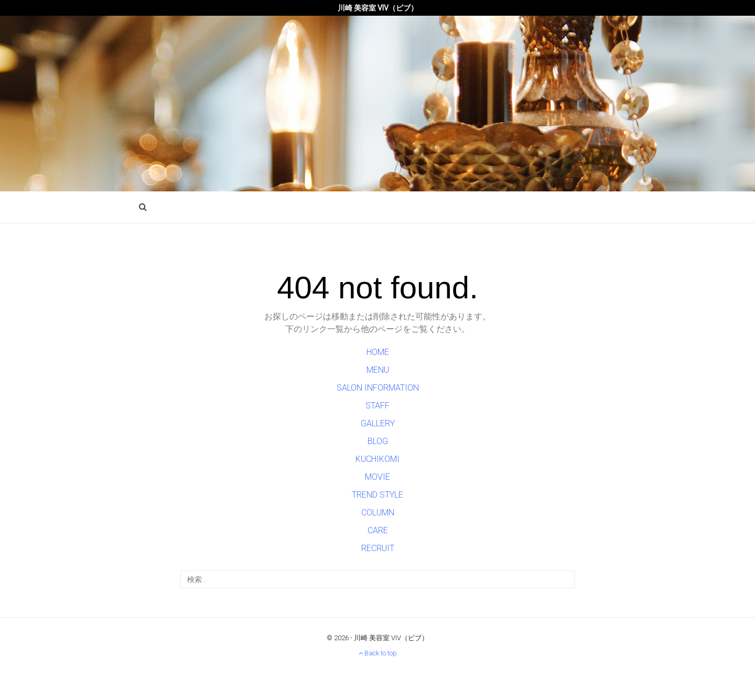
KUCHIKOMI (377, 459)
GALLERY (378, 423)
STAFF (377, 406)
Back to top (378, 653)
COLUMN (377, 513)
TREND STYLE (377, 495)
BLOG (378, 441)
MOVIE (377, 477)
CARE (378, 530)
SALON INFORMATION (378, 388)
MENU (377, 370)
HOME (377, 352)
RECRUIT (377, 548)
